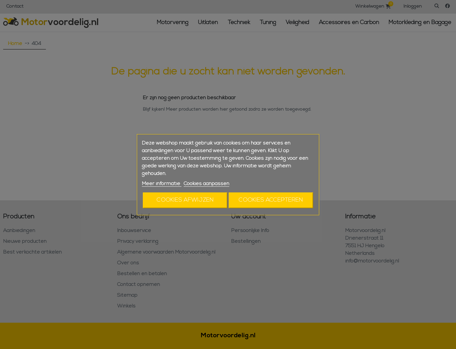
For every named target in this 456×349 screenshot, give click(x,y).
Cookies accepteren (271, 200)
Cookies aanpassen (206, 183)
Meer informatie (161, 183)
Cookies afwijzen (185, 200)
